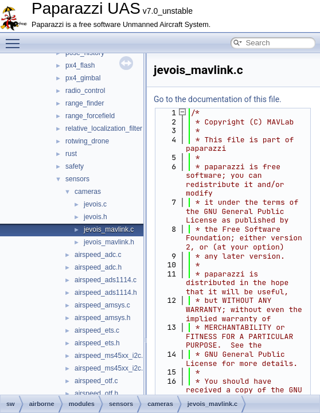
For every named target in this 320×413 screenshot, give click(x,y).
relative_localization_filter (103, 128)
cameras (88, 192)
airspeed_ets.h (97, 343)
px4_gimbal (82, 78)
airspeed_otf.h (96, 393)
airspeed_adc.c (98, 255)
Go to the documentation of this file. (218, 99)
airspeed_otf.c (96, 381)
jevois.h (95, 217)
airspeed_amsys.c (102, 305)
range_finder (84, 103)
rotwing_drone (87, 141)
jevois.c (95, 204)
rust (71, 154)
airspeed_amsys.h (102, 318)
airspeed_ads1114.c (105, 280)
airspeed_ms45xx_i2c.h (111, 368)
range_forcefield (90, 116)
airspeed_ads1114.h (106, 293)
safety (74, 166)
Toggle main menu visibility (15, 38)
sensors (77, 179)
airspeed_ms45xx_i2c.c (110, 356)
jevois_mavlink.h (109, 242)
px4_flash (80, 65)
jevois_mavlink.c (109, 229)
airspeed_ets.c (97, 330)
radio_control (85, 91)
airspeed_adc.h (98, 267)
